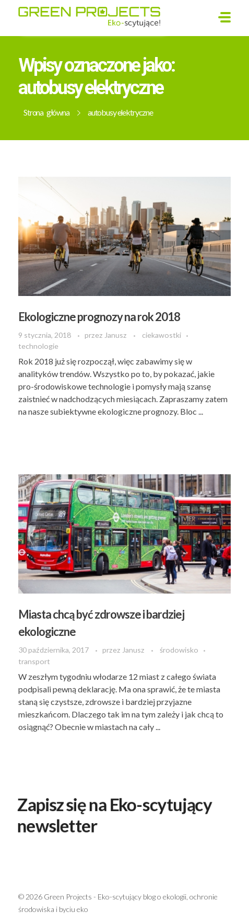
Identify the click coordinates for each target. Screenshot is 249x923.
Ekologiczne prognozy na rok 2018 (99, 317)
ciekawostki (161, 335)
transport (34, 661)
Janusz (116, 335)
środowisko (179, 649)
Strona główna (46, 112)
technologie (38, 345)
